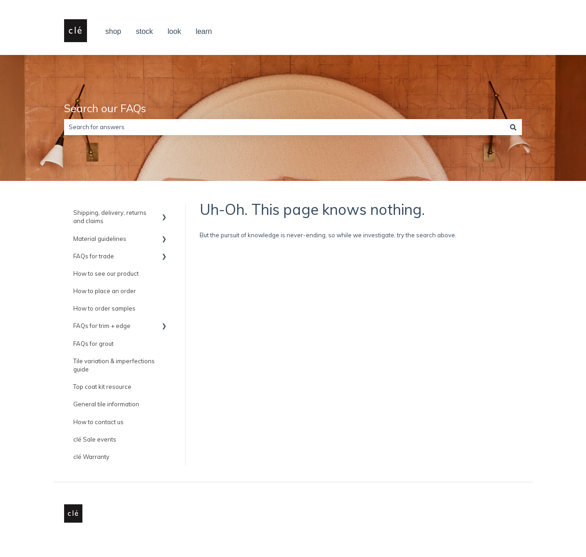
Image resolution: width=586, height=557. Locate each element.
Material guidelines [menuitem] (99, 238)
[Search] (513, 127)
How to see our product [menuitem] (106, 273)
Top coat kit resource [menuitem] (102, 386)
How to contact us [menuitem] (98, 422)
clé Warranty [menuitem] (91, 456)
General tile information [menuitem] (106, 404)
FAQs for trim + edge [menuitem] (101, 325)
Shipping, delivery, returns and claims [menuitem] (109, 216)
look (174, 31)
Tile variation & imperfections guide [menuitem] (114, 365)
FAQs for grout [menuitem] (93, 343)
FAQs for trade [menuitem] (93, 256)
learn (203, 31)
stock (144, 31)
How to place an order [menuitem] (104, 291)
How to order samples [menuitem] (104, 308)
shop (113, 31)
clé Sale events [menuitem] (94, 439)
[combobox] (284, 127)
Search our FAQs (105, 108)
